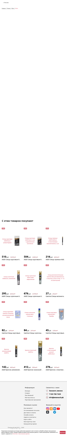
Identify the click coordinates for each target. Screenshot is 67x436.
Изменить (46, 66)
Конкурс (27, 390)
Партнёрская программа (33, 399)
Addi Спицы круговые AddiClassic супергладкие (19, 259)
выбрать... (46, 44)
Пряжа (8, 8)
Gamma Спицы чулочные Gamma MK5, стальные (41, 332)
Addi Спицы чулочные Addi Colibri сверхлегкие (41, 296)
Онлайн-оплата (28, 414)
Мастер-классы (30, 397)
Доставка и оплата (30, 412)
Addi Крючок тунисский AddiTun (36, 369)
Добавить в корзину (52, 51)
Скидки (27, 392)
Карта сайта (27, 419)
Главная (4, 8)
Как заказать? (28, 407)
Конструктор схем (29, 421)
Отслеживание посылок (31, 410)
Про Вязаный (29, 395)
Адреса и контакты (30, 416)
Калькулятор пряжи (30, 423)
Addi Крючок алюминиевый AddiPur (15, 369)
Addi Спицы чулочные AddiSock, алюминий (18, 296)
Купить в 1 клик (52, 56)
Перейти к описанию (9, 211)
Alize (13, 8)
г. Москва (5, 2)
